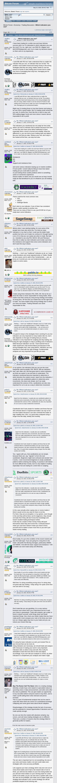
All (15, 32)
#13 (52, 422)
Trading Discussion (28, 25)
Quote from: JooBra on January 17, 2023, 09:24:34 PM (28, 146)
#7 (52, 224)
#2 (52, 58)
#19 (52, 668)
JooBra (7, 38)
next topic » (49, 30)
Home (8, 20)
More (34, 20)
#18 (52, 627)
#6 (52, 192)
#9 (52, 279)
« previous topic (39, 30)
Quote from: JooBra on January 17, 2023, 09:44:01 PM (28, 733)
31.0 (11, 17)
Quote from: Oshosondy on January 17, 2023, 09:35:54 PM (29, 94)
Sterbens (7, 421)
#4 (52, 122)
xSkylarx (7, 223)
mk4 (5, 248)
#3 (52, 90)
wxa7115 (7, 729)
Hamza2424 (8, 534)
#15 (52, 535)
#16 (52, 566)
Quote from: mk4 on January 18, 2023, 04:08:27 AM (27, 321)
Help (13, 20)
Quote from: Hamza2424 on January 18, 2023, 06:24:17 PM (29, 570)
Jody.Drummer (9, 363)
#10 (52, 317)
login (21, 11)
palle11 (6, 121)
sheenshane (8, 192)
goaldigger (8, 627)
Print (50, 32)
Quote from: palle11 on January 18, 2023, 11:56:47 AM (28, 425)
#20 (52, 729)
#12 (52, 390)
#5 (52, 142)
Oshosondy (8, 57)
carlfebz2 (7, 142)
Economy (17, 25)
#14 (52, 478)
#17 (52, 592)
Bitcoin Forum (8, 25)
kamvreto (7, 667)
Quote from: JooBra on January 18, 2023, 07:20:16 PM (28, 595)
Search (19, 20)
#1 (52, 39)
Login (23, 20)
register (27, 11)
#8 (52, 249)
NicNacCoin (8, 278)
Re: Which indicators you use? (27, 57)
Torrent (7, 18)
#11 (52, 363)
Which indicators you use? (27, 38)
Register (29, 20)
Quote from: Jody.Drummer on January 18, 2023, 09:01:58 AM (30, 394)
